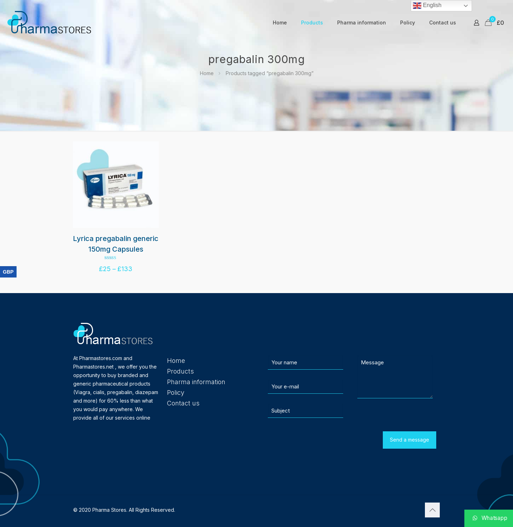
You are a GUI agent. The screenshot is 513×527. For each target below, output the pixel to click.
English (427, 5)
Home (207, 73)
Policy (175, 392)
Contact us (183, 403)
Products (180, 371)
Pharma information (196, 382)
